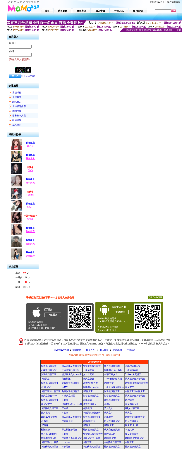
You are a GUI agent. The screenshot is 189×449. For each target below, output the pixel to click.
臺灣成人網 (109, 434)
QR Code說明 (155, 297)
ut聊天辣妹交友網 (91, 412)
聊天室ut (108, 412)
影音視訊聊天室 (48, 366)
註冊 (23, 76)
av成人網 (129, 429)
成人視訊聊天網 (112, 366)
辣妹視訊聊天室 (112, 400)
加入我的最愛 (173, 2)
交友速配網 (88, 374)
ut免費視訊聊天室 (112, 442)
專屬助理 (30, 256)
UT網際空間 (110, 438)
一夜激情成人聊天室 (114, 387)
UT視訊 (44, 421)
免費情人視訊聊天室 (93, 434)
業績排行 (16, 92)
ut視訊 (65, 412)
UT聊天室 (109, 383)
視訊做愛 (108, 417)
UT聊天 (86, 425)
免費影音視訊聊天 (92, 366)
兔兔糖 (30, 219)
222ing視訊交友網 (113, 378)
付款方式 (130, 350)
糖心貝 (30, 146)
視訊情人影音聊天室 (72, 438)
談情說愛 (16, 120)
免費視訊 (66, 378)
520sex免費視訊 (133, 374)
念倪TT (30, 207)
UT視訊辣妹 (89, 421)
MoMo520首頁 (157, 2)
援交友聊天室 (131, 434)
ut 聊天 (107, 404)
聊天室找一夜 (131, 425)
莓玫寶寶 (30, 231)
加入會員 (103, 350)
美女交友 (129, 387)
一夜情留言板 (131, 370)
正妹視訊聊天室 (48, 370)
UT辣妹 (44, 425)
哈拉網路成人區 (48, 438)
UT (63, 425)
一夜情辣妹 (88, 370)
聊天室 (128, 412)
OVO (30, 170)
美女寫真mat (131, 404)
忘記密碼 (30, 76)
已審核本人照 (19, 115)
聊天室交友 (88, 378)
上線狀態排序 (19, 106)
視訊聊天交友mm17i (72, 374)
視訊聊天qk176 (132, 366)
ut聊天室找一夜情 (91, 438)
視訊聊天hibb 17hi (113, 370)
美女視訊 (45, 412)
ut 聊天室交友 (111, 374)
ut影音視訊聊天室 (49, 408)
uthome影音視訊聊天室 (136, 383)
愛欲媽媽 (30, 243)
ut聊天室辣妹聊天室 (51, 391)
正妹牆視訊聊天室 (70, 370)
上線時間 (16, 97)
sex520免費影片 (49, 417)
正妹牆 (65, 400)
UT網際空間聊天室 (134, 438)
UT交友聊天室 (132, 408)
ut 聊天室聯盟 (68, 395)
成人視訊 (16, 125)
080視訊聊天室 (90, 383)
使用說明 (117, 350)
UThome (66, 442)
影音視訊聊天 (131, 421)
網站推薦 (16, 111)
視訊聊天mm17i (91, 387)
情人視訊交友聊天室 (72, 366)
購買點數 (76, 350)
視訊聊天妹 (67, 421)
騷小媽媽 (30, 182)
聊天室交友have (49, 395)
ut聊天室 (45, 378)
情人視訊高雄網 (48, 434)
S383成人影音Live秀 (72, 404)
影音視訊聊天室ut (49, 383)
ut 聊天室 (129, 400)
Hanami (30, 194)
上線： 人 (22, 272)
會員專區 (90, 350)
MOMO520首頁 (61, 350)
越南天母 (30, 158)
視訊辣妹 (87, 400)
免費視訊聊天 (89, 404)
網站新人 (16, 101)
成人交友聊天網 (112, 429)
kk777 (65, 387)
